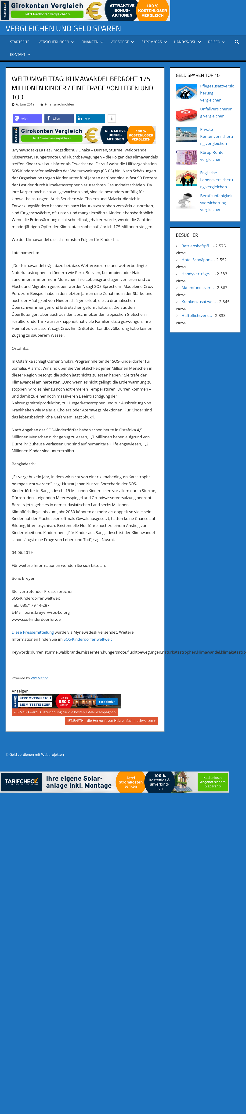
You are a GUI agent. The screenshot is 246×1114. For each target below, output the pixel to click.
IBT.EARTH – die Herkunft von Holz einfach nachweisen (110, 721)
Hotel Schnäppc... (197, 259)
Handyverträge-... (197, 273)
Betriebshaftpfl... (196, 245)
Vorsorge (122, 42)
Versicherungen (56, 42)
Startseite (19, 42)
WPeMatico (39, 678)
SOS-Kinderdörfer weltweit (88, 639)
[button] (27, 118)
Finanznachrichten (59, 104)
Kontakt (20, 54)
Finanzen (92, 42)
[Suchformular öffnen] (237, 41)
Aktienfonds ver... (197, 287)
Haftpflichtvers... (196, 315)
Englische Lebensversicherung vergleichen (216, 179)
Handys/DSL (187, 42)
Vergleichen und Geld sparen (67, 28)
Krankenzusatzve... (198, 301)
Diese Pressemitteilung (33, 632)
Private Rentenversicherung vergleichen (216, 136)
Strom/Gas (154, 42)
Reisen (216, 42)
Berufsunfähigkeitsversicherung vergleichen (216, 202)
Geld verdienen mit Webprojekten (36, 754)
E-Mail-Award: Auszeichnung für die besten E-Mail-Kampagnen (66, 712)
